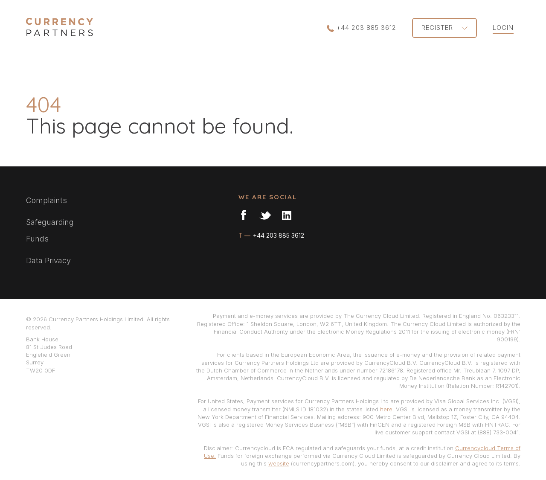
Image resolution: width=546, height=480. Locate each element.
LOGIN (503, 27)
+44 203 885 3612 (361, 27)
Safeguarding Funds (50, 231)
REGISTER (444, 27)
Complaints (46, 200)
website (278, 463)
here (386, 409)
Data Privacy (48, 260)
